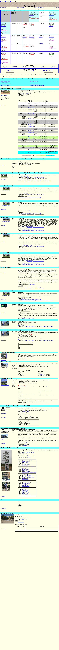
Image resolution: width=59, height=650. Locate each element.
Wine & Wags (29, 475)
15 (33, 132)
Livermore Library (21, 522)
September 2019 (24, 67)
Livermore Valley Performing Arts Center (46, 180)
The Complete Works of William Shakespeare (11, 158)
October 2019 (34, 67)
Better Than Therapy (6, 267)
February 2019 (14, 66)
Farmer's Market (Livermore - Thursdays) (11, 330)
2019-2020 (32, 70)
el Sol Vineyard (24, 467)
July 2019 (5, 67)
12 (33, 126)
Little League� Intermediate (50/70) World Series (12, 88)
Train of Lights (42, 374)
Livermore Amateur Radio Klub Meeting (37, 85)
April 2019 (33, 66)
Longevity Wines (24, 481)
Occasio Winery (24, 468)
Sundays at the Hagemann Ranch (8, 405)
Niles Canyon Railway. (6, 361)
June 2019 (53, 66)
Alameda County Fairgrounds (25, 311)
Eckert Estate (24, 476)
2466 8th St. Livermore (31, 284)
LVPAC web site (29, 177)
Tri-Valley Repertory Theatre (25, 176)
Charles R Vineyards (25, 479)
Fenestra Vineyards (25, 489)
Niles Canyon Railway (5, 85)
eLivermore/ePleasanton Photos (22, 358)
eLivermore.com (5, 1)
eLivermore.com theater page (35, 180)
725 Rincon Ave (22, 518)
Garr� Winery (24, 491)
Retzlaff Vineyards (25, 474)
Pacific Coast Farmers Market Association (46, 326)
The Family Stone (5, 217)
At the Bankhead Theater (4, 177)
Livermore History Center (5, 81)
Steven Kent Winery (25, 485)
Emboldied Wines (25, 478)
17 (33, 136)
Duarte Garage (4, 428)
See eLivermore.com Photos (5, 385)
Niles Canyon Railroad (25, 368)
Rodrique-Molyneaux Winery (26, 495)
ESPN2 (31, 152)
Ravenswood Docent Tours (34, 84)
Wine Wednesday (5, 447)
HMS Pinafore (4, 290)
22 (33, 149)
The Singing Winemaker (26, 464)
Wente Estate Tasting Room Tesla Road (28, 477)
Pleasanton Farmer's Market (6, 84)
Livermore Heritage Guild (25, 411)
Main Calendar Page (9, 70)
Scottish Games (4, 303)
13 (33, 128)
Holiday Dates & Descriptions (48, 70)
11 (33, 124)
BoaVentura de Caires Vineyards (27, 460)
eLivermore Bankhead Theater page (38, 177)
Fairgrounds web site (31, 318)
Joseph (2, 172)
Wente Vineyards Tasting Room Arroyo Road (29, 472)
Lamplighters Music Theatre (26, 300)
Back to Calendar (3, 165)
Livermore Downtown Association (29, 326)
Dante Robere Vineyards (26, 471)
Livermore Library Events (7, 513)
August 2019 (14, 67)
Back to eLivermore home (21, 7)
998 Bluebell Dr (24, 519)
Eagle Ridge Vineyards (25, 469)
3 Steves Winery (24, 484)
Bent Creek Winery (25, 493)
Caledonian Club (24, 318)
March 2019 (24, 66)
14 (33, 130)
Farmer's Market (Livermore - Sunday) (10, 320)
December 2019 (53, 67)
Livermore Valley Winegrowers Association (27, 452)
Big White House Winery (26, 486)
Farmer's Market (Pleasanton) (8, 352)
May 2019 (43, 66)
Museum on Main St (4, 82)
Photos (2, 439)
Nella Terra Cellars (25, 494)
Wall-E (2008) (4, 200)
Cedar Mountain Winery (26, 461)
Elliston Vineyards (25, 462)
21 (33, 147)
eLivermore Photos (21, 325)
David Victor (4, 185)
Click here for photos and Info (5, 95)
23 (33, 152)
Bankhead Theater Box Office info (26, 213)
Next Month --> (56, 7)
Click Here (47, 386)
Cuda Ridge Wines (25, 490)
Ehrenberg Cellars (25, 470)
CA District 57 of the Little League (26, 93)
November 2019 (43, 67)
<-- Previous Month (3, 7)
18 (33, 138)
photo (29, 103)
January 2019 (5, 66)
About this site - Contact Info (39, 7)
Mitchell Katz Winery (25, 492)
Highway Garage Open (34, 81)
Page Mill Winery (25, 465)
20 (33, 141)
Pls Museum (5, 12)
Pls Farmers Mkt (24, 359)
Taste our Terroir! (30, 482)
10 (33, 122)
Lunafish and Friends (6, 252)
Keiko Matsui (4, 233)
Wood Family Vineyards (26, 483)
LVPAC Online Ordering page (36, 213)
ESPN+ (31, 105)
